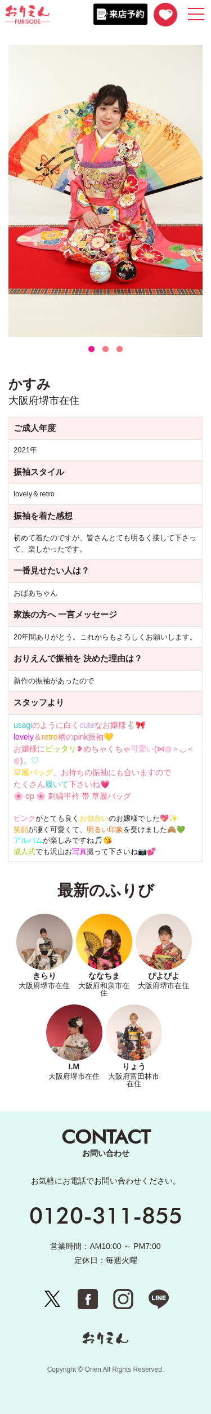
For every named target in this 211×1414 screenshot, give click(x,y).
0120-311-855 (105, 1215)
